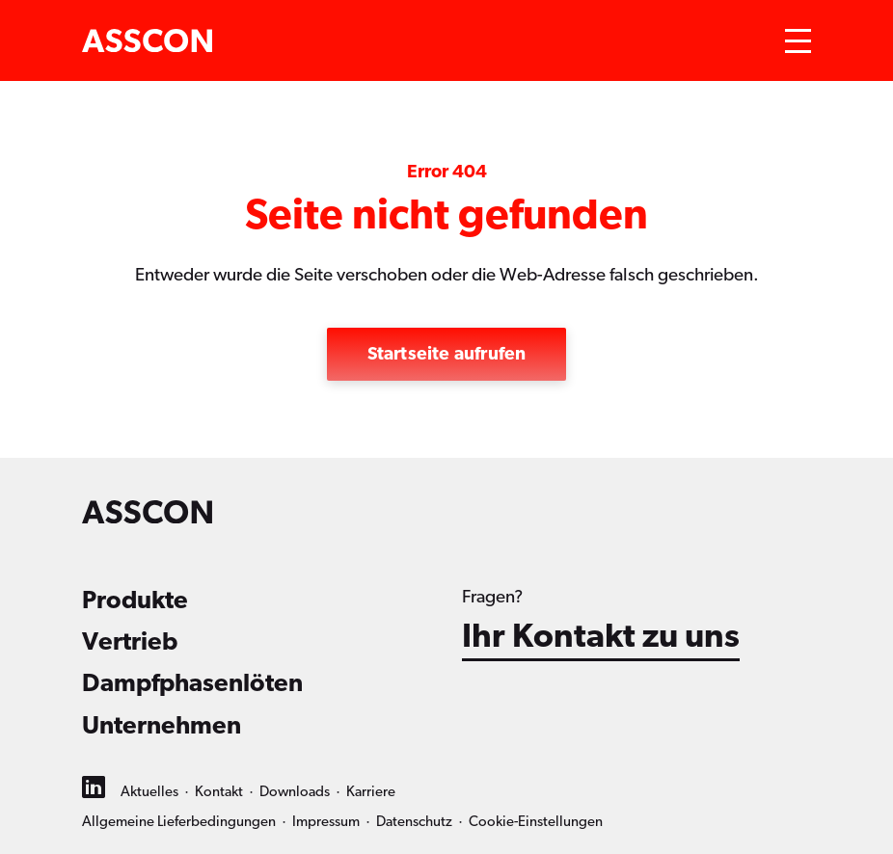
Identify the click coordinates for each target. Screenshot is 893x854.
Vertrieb (129, 641)
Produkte (135, 600)
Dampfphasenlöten (192, 683)
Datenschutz (414, 821)
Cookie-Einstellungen (536, 821)
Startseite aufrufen (447, 354)
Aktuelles (149, 792)
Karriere (370, 792)
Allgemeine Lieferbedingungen (179, 821)
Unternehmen (161, 725)
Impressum (326, 821)
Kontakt (219, 792)
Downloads (294, 792)
